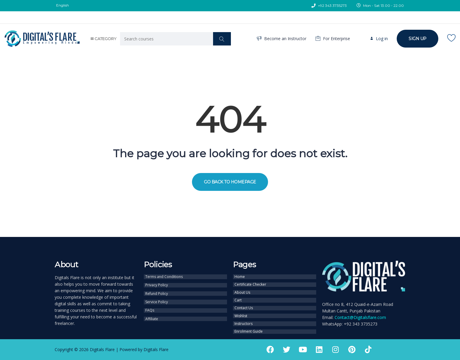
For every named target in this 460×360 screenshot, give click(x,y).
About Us (242, 290)
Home (239, 276)
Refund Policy (156, 291)
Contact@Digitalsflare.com (360, 317)
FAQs (149, 306)
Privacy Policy (156, 283)
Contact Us (243, 303)
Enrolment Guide (248, 324)
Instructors (243, 317)
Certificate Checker (250, 283)
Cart (238, 296)
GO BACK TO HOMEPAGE (230, 182)
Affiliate (151, 313)
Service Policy (156, 298)
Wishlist (240, 310)
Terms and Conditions (164, 276)
